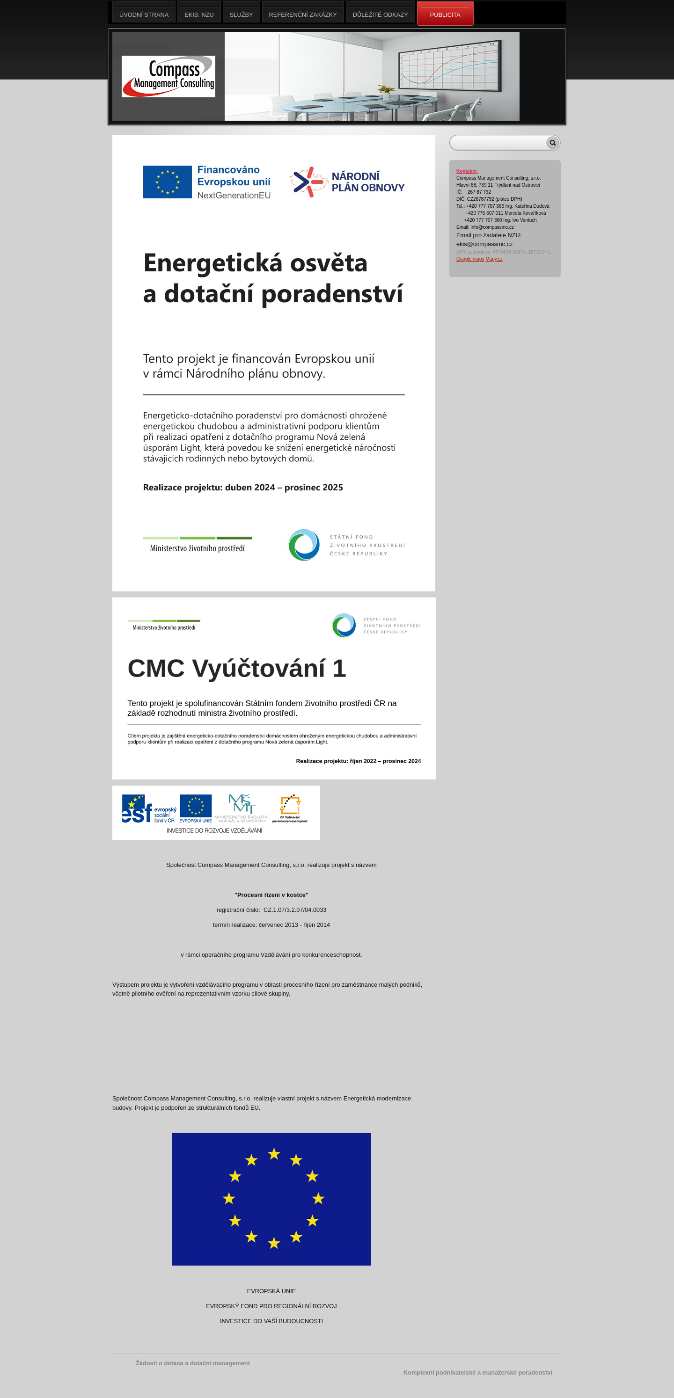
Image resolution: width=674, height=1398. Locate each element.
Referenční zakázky (303, 11)
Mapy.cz (494, 259)
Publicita (445, 14)
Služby (241, 11)
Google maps (470, 259)
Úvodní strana (144, 11)
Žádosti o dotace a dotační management (193, 1363)
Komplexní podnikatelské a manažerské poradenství (477, 1372)
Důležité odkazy (380, 11)
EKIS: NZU (199, 11)
